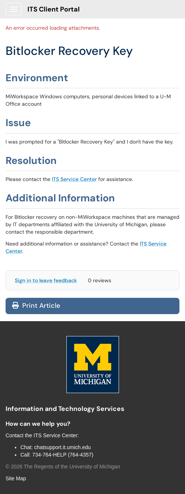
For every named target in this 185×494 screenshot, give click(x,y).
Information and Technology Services (65, 409)
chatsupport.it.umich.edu (62, 447)
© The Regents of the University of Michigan (63, 467)
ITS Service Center (74, 179)
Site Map (16, 478)
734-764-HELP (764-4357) (62, 455)
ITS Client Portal (53, 9)
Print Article (36, 305)
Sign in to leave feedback (46, 280)
